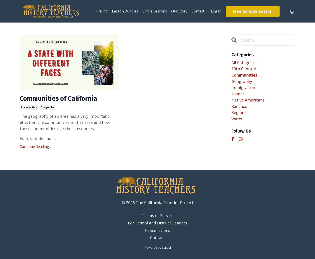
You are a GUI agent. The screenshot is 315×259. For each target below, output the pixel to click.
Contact (198, 11)
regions (238, 113)
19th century (243, 69)
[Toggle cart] (291, 11)
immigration (243, 87)
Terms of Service (157, 215)
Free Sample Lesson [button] (253, 11)
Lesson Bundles (125, 11)
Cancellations (157, 230)
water (237, 119)
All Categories (244, 62)
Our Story (179, 11)
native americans (247, 100)
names (238, 94)
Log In (216, 11)
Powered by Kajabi (157, 248)
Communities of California (59, 99)
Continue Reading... (35, 146)
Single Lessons (154, 11)
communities (29, 107)
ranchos (239, 106)
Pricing (102, 11)
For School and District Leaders (157, 223)
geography (47, 107)
